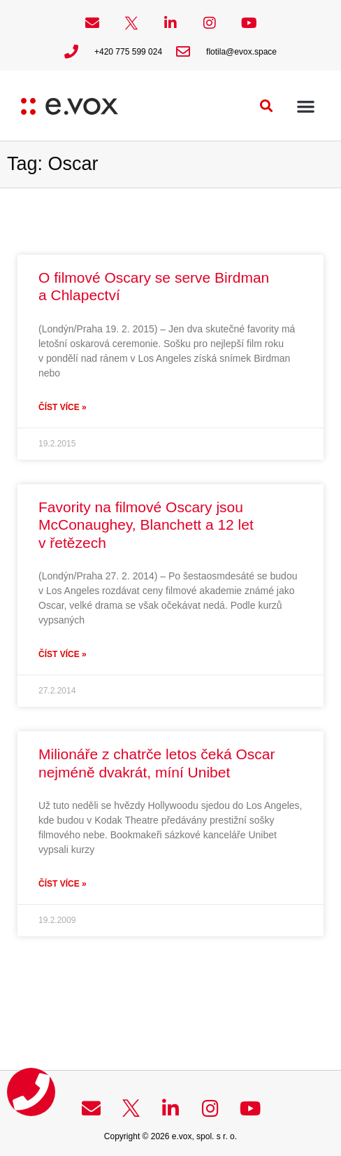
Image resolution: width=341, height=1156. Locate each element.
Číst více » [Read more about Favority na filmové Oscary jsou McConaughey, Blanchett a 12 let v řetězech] (62, 654)
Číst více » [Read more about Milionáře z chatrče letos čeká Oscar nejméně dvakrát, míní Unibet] (62, 884)
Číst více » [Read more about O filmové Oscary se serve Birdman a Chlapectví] (62, 407)
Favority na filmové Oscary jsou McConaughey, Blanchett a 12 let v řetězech (146, 524)
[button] (266, 106)
